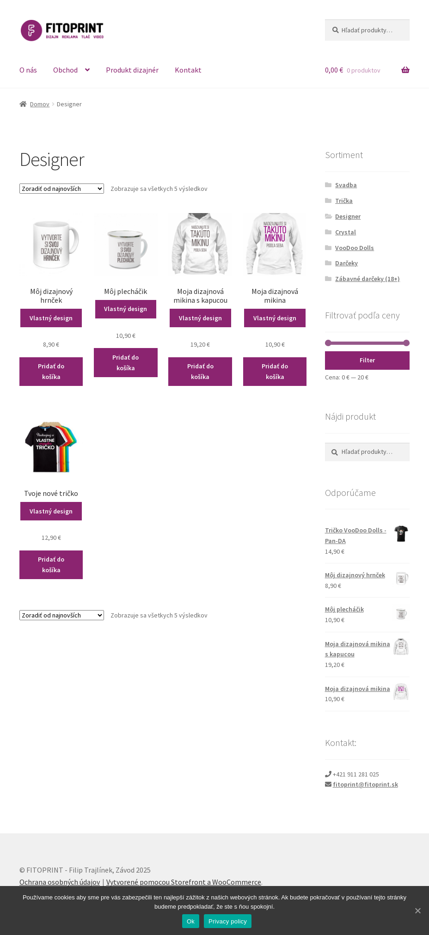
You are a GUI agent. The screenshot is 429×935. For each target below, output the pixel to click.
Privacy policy (227, 921)
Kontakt (188, 69)
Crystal (345, 232)
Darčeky (346, 263)
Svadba (346, 185)
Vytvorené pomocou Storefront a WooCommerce (183, 881)
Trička (344, 200)
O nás (28, 69)
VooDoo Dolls (354, 248)
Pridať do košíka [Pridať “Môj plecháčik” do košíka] (125, 362)
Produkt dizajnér (132, 69)
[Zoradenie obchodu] (61, 188)
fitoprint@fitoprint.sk (365, 784)
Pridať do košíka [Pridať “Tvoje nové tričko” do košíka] (51, 564)
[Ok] (417, 910)
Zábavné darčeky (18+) (367, 279)
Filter (367, 360)
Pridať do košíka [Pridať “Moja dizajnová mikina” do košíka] (275, 371)
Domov (39, 104)
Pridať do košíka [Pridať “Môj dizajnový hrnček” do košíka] (51, 371)
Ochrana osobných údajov (59, 881)
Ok (191, 921)
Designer (348, 216)
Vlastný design (51, 318)
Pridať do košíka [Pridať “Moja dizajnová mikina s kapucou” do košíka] (200, 371)
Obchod (65, 69)
